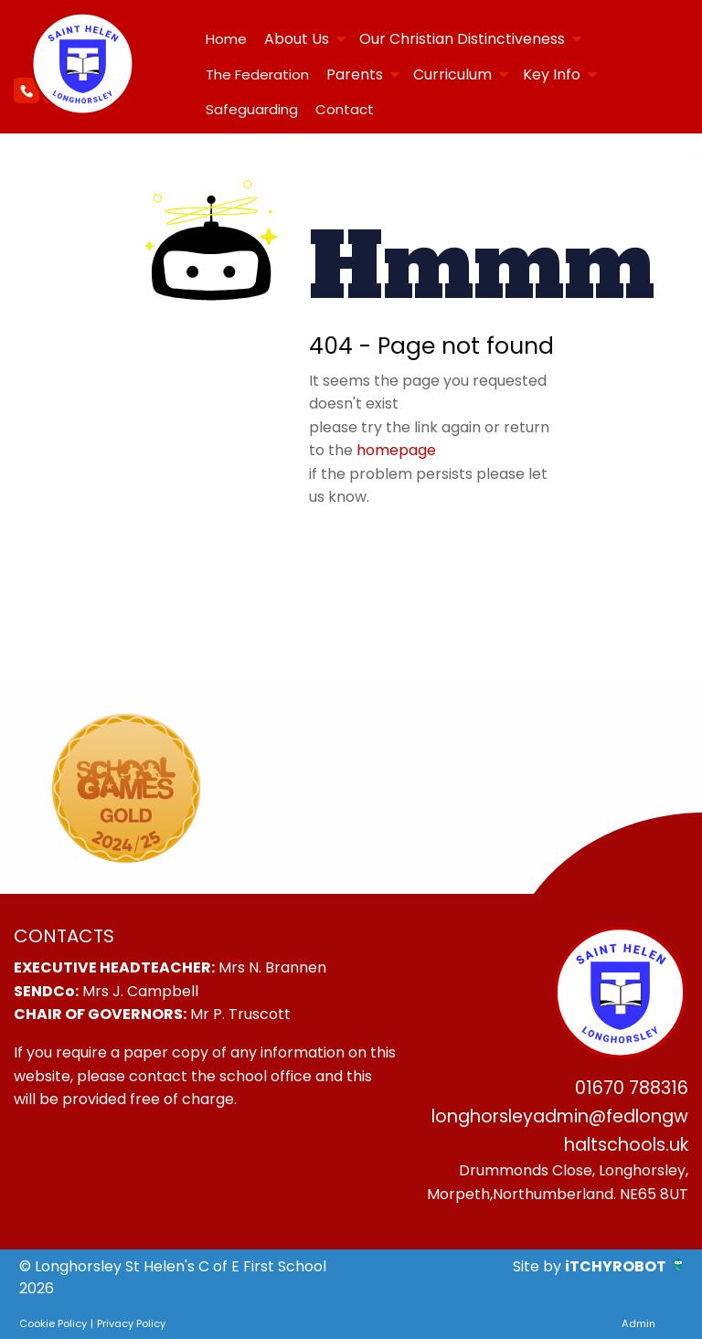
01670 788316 (631, 1088)
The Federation (257, 74)
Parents (354, 74)
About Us (296, 38)
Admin (638, 1323)
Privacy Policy (131, 1323)
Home (226, 38)
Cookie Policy (53, 1323)
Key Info (551, 74)
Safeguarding (252, 109)
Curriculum (452, 74)
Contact (344, 109)
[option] (126, 787)
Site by (539, 1266)
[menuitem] (226, 39)
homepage (396, 450)
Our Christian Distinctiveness (462, 38)
